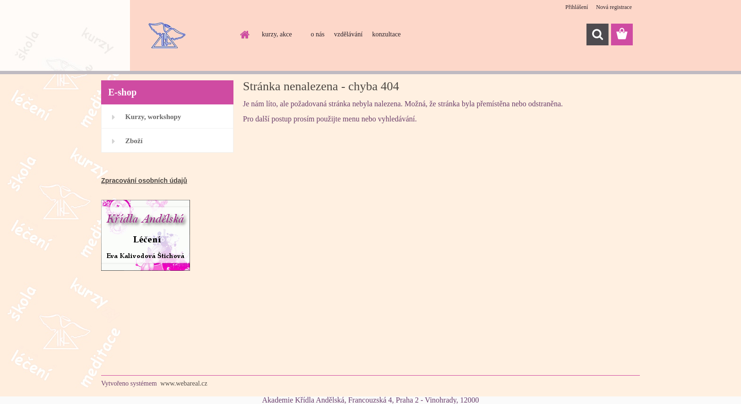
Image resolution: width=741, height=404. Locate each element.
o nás (318, 34)
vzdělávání (348, 34)
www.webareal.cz (183, 383)
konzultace (386, 34)
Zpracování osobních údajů (144, 180)
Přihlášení (576, 7)
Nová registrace (614, 7)
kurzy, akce (277, 34)
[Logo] (166, 35)
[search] (597, 34)
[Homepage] (244, 34)
